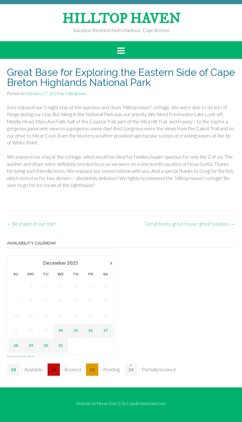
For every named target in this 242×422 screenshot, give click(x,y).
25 (75, 330)
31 (60, 345)
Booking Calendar (27, 356)
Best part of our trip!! (31, 224)
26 (90, 330)
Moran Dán (107, 403)
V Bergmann (76, 93)
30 (45, 345)
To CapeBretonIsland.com (144, 403)
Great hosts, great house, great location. (190, 224)
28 (16, 345)
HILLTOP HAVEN (121, 19)
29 (31, 345)
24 (60, 330)
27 (105, 330)
